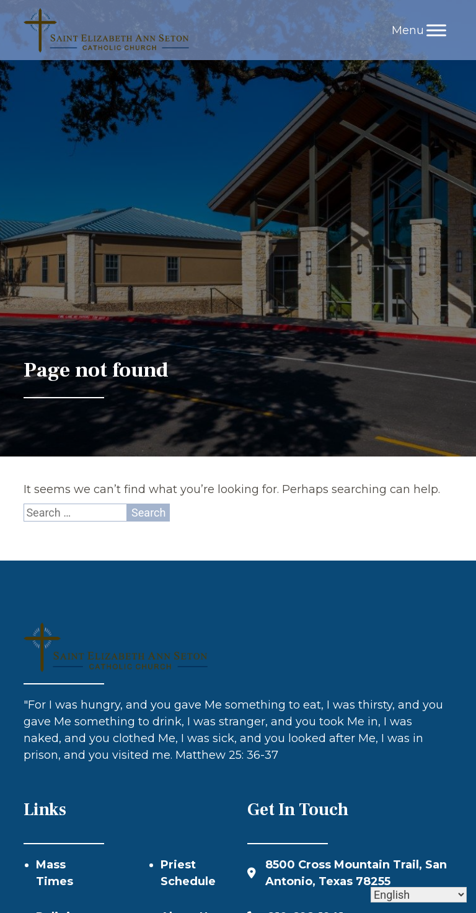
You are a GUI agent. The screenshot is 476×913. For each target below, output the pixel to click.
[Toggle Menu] (436, 30)
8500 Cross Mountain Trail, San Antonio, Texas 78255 (356, 873)
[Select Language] (419, 894)
